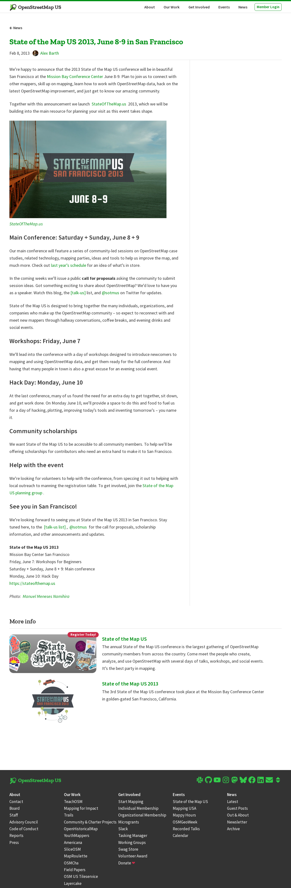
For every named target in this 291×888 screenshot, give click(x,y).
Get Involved (199, 7)
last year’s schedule (69, 265)
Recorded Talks (186, 828)
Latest (232, 801)
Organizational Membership (142, 815)
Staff (13, 815)
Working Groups (132, 842)
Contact (16, 801)
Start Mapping (130, 801)
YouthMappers (76, 835)
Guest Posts (237, 808)
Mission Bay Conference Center (75, 76)
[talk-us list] (55, 527)
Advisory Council (23, 822)
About (149, 7)
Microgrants (128, 822)
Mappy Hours (184, 815)
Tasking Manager (132, 835)
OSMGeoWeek (185, 822)
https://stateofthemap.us (32, 583)
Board (14, 808)
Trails (68, 815)
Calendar (180, 835)
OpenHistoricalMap (81, 828)
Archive (233, 828)
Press (14, 842)
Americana (73, 842)
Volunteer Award (132, 856)
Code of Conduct (23, 828)
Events (224, 7)
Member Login (268, 7)
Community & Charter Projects (90, 822)
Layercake (73, 883)
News (242, 7)
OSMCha (71, 863)
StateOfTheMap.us (109, 104)
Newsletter (237, 822)
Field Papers (74, 869)
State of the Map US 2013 (130, 683)
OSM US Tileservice (81, 876)
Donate (126, 863)
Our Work (172, 7)
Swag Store (128, 849)
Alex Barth (46, 53)
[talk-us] (78, 292)
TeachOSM (73, 801)
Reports (16, 835)
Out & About (238, 815)
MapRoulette (75, 856)
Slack (123, 828)
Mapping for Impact (81, 808)
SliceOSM (72, 849)
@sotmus (111, 292)
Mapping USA (184, 808)
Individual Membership (138, 808)
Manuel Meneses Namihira (46, 596)
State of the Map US (124, 638)
